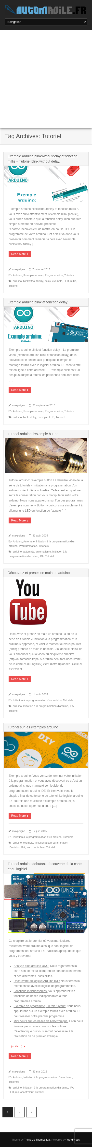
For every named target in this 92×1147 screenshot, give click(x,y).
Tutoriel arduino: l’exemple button (33, 434)
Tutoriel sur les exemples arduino (33, 727)
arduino (17, 280)
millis (73, 280)
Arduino (17, 275)
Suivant (31, 1112)
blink (25, 417)
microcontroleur (35, 847)
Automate (29, 541)
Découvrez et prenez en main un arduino (39, 573)
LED (66, 280)
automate (28, 551)
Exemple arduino (33, 275)
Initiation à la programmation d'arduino (45, 705)
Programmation (54, 275)
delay (48, 280)
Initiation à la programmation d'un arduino (37, 700)
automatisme (43, 551)
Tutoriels (69, 275)
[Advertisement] (46, 79)
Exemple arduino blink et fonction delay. (38, 302)
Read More (18, 254)
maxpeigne (18, 269)
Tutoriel (13, 285)
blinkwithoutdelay (33, 280)
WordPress (73, 1139)
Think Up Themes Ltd (37, 1139)
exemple (57, 280)
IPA (41, 556)
